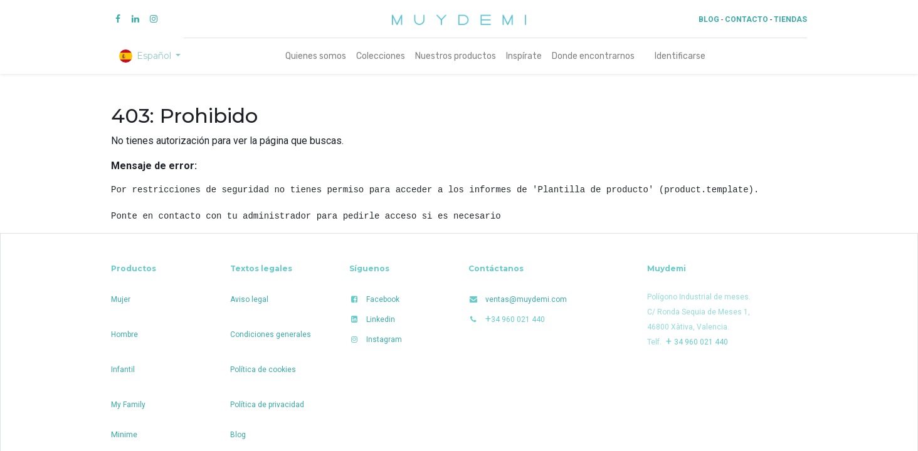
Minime (124, 434)
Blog (238, 434)
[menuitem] (315, 56)
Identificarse (680, 56)
